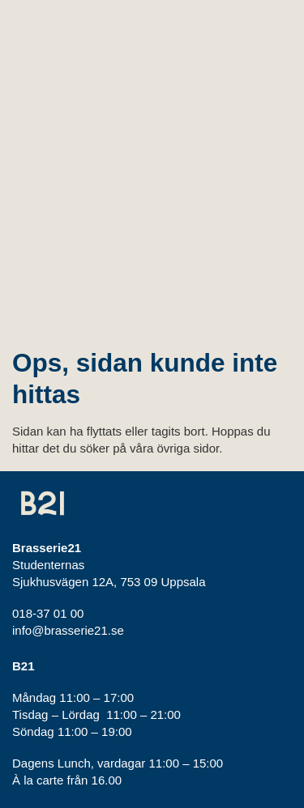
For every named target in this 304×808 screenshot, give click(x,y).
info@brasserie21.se (68, 630)
